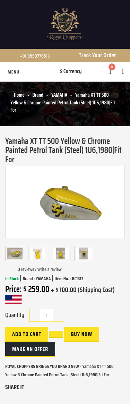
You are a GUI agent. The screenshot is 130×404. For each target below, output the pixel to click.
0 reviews (26, 269)
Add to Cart (26, 334)
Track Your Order (97, 55)
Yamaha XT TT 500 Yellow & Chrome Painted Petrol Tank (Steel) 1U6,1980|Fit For (62, 102)
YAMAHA (59, 95)
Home (19, 95)
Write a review (49, 269)
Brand (37, 95)
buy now (81, 334)
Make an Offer (30, 349)
